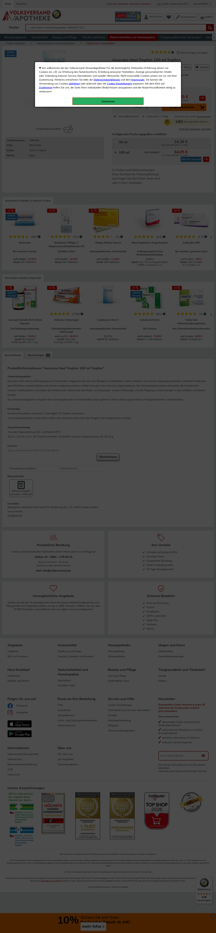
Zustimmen (45, 87)
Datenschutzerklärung (107, 80)
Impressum (137, 80)
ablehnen (74, 84)
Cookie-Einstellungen (119, 84)
